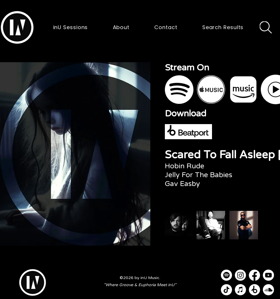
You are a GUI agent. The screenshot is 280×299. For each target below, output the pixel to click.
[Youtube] (268, 275)
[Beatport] (254, 289)
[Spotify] (226, 275)
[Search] (266, 27)
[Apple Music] (240, 289)
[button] (17, 27)
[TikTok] (226, 289)
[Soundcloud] (268, 289)
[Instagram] (240, 275)
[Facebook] (254, 275)
